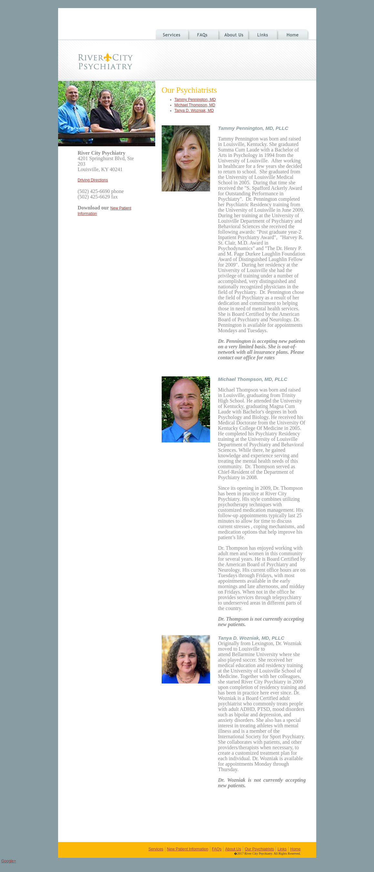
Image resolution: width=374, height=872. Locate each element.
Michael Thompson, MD (195, 105)
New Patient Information (187, 849)
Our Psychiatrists (259, 849)
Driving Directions (93, 180)
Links (282, 849)
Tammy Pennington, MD (195, 99)
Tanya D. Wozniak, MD (194, 110)
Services (155, 849)
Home (295, 849)
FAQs (217, 849)
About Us (233, 849)
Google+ (8, 861)
